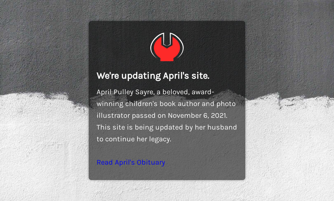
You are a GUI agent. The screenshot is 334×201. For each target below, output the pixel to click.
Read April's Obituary (131, 162)
